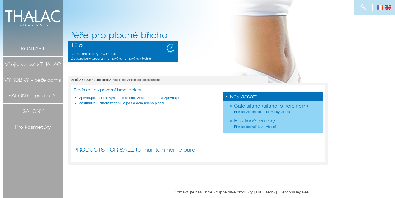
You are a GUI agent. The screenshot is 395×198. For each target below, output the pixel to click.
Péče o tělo (119, 79)
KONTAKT (33, 48)
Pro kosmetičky (33, 127)
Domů (74, 79)
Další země (265, 192)
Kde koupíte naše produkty (229, 192)
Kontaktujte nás (188, 192)
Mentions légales (294, 192)
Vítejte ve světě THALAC (33, 64)
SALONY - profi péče (33, 95)
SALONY (33, 111)
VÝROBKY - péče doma (32, 80)
